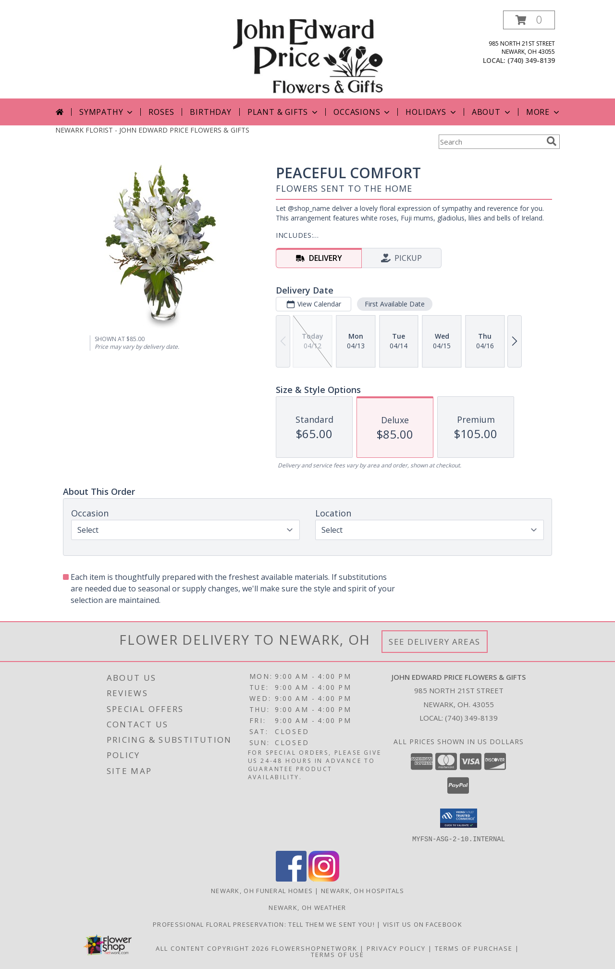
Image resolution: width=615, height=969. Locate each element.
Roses (161, 112)
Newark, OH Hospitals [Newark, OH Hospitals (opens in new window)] (362, 890)
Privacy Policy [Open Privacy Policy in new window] (396, 948)
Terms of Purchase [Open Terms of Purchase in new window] (474, 948)
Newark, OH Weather (307, 907)
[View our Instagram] (323, 878)
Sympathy (107, 112)
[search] (551, 141)
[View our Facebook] (291, 878)
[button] (529, 20)
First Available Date (395, 303)
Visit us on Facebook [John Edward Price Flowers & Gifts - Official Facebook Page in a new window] (422, 924)
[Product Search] (490, 141)
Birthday (210, 112)
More (543, 112)
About (492, 112)
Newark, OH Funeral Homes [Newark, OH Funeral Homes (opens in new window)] (262, 890)
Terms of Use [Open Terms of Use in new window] (337, 954)
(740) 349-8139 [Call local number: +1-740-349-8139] (531, 60)
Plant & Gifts (283, 112)
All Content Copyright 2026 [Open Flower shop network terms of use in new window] (212, 948)
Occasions (362, 112)
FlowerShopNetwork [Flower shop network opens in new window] (314, 948)
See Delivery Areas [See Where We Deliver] (434, 641)
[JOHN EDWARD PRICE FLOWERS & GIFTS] (307, 54)
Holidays (431, 112)
